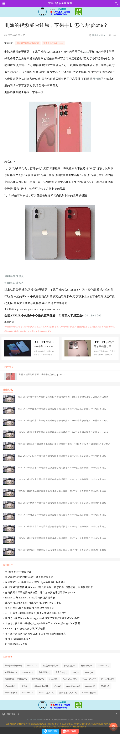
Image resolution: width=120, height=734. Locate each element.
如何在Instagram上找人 (18, 639)
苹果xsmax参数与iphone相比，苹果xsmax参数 (45, 345)
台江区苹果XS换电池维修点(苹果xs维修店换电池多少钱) (36, 613)
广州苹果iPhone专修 (16, 644)
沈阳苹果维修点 (14, 282)
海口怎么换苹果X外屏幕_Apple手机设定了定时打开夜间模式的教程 (42, 618)
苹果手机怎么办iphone (53, 43)
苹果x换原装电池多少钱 (18, 572)
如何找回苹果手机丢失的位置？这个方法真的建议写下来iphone (40, 592)
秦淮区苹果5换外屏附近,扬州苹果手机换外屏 (30, 608)
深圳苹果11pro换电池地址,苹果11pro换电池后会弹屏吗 (35, 582)
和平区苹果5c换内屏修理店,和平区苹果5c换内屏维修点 (35, 633)
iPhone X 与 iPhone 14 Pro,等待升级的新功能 (30, 597)
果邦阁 (97, 78)
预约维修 (52, 731)
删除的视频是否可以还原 (28, 43)
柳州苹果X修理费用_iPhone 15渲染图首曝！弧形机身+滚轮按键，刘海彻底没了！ (50, 587)
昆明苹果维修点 (14, 276)
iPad (86, 51)
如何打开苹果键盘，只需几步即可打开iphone (104, 345)
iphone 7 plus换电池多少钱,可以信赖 (25, 628)
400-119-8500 (92, 315)
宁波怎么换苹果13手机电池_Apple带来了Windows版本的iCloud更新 (42, 623)
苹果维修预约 (98, 35)
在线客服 (72, 731)
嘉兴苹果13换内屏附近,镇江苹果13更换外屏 (29, 577)
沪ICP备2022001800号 (34, 719)
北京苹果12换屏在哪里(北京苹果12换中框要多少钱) (33, 603)
